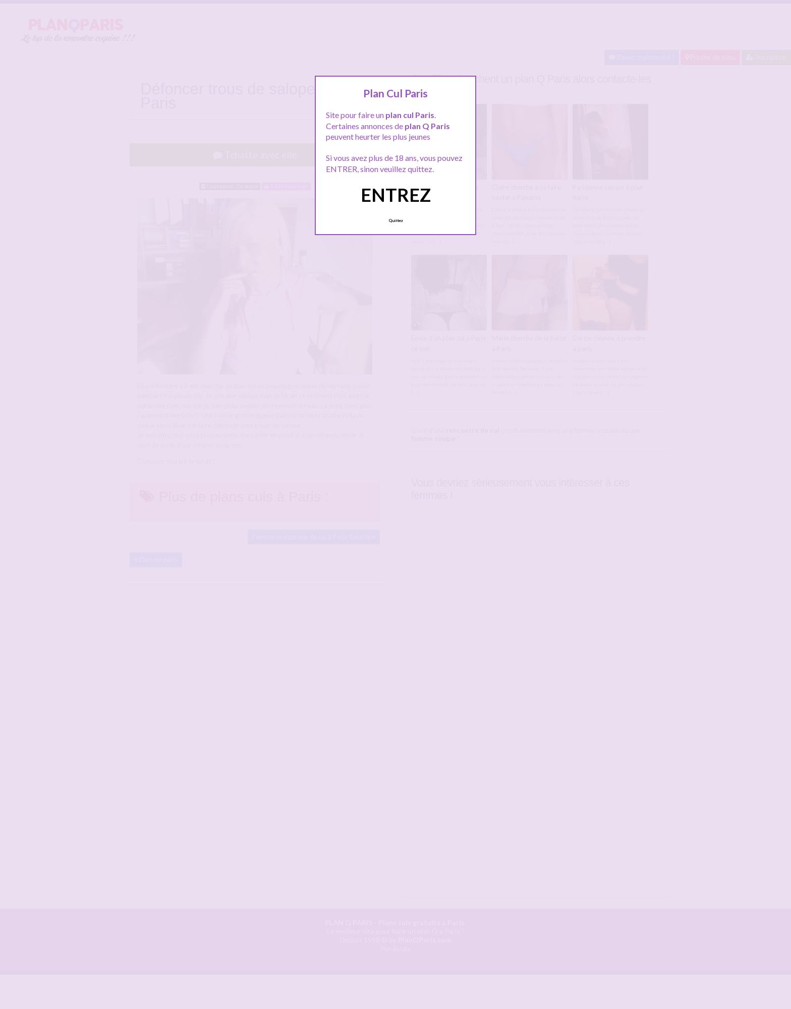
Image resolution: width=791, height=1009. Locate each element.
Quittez (395, 220)
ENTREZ (396, 195)
